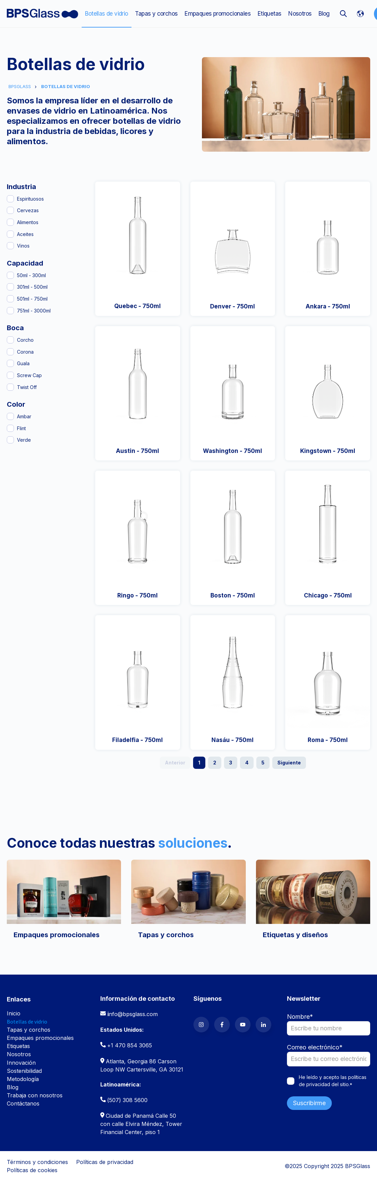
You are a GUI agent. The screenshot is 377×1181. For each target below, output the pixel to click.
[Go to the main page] (42, 13)
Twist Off (27, 387)
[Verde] (10, 439)
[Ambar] (10, 416)
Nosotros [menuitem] (299, 13)
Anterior (175, 762)
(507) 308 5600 (127, 1100)
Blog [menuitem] (324, 13)
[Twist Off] (10, 387)
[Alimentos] (10, 222)
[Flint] (10, 428)
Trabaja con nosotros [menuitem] (35, 1095)
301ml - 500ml (32, 287)
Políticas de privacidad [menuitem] (104, 1162)
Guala (23, 363)
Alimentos (27, 222)
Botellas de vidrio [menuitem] (106, 13)
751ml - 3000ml (34, 311)
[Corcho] (10, 339)
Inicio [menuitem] (13, 1013)
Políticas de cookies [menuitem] (32, 1170)
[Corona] (10, 351)
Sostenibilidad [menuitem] (24, 1071)
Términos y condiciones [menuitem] (37, 1162)
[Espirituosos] (10, 198)
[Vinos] (10, 245)
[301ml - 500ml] (10, 286)
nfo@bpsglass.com (133, 1014)
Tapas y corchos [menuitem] (156, 13)
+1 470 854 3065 (129, 1045)
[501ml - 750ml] (10, 298)
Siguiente (289, 762)
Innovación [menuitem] (21, 1062)
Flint (21, 428)
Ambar (24, 416)
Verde (24, 440)
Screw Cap (29, 375)
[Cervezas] (10, 210)
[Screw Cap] (10, 375)
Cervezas (28, 210)
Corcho (25, 340)
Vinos (23, 246)
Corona (25, 352)
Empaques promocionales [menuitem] (218, 13)
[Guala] (10, 363)
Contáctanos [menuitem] (23, 1103)
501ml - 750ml (32, 299)
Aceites (25, 234)
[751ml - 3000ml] (10, 310)
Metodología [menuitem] (23, 1079)
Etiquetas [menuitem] (269, 13)
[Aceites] (10, 234)
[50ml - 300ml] (10, 275)
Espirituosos (30, 199)
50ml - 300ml (31, 275)
